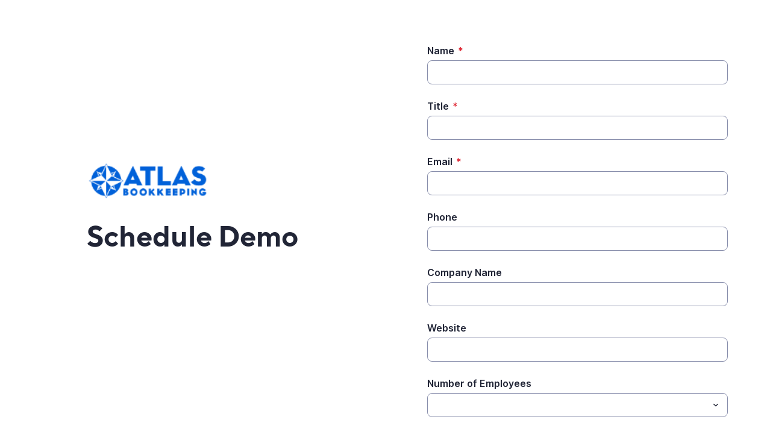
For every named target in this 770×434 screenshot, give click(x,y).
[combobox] (577, 405)
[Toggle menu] (715, 405)
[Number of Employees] (567, 405)
